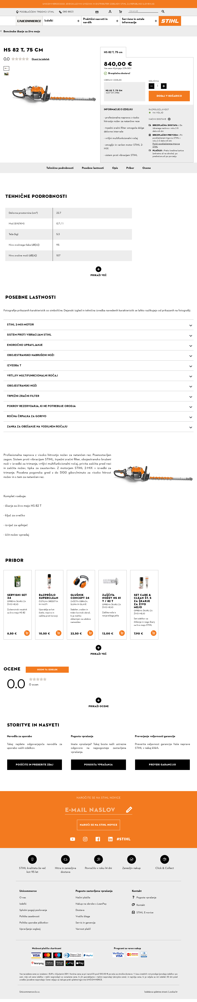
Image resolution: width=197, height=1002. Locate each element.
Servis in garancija (85, 923)
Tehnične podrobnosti (59, 168)
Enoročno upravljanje (25, 345)
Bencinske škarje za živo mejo (21, 31)
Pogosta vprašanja (146, 898)
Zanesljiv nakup (131, 868)
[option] (54, 95)
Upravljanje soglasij (29, 929)
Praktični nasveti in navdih (100, 21)
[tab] (113, 52)
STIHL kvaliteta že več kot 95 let (32, 870)
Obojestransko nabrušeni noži (30, 355)
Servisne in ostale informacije (139, 21)
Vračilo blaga (83, 916)
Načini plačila (83, 898)
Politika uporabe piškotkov (33, 923)
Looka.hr (173, 992)
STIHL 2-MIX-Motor (20, 325)
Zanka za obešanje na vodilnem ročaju (37, 427)
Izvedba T (14, 366)
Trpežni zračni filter (23, 396)
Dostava (80, 910)
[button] (169, 119)
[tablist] (147, 12)
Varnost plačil (83, 929)
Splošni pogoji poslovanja (33, 910)
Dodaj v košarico (169, 95)
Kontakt (140, 905)
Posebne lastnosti (93, 168)
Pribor (130, 168)
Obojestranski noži (22, 386)
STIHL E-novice (144, 913)
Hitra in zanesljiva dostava (65, 870)
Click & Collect (164, 868)
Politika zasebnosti (29, 916)
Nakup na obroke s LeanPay (91, 904)
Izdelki (61, 21)
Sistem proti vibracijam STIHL (29, 335)
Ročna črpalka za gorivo (26, 416)
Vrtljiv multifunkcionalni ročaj (32, 376)
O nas (22, 898)
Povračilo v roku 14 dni (98, 868)
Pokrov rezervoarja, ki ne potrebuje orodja (41, 406)
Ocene (146, 168)
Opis (115, 168)
